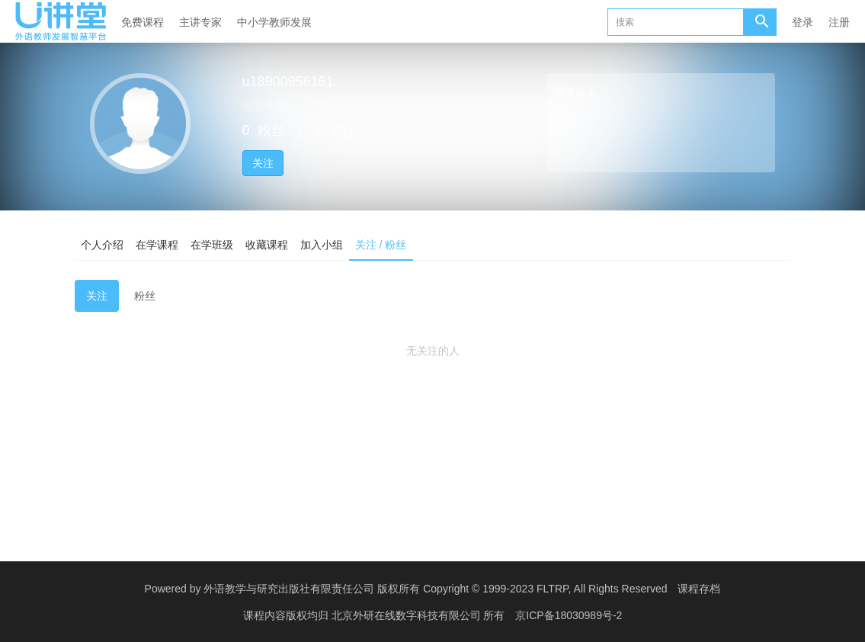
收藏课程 (266, 245)
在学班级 (212, 245)
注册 (839, 22)
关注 (263, 163)
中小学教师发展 (274, 22)
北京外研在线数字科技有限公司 (408, 615)
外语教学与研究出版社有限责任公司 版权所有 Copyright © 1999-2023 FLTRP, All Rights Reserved (435, 589)
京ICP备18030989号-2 (568, 615)
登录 (802, 22)
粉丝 (144, 296)
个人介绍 (102, 245)
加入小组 (321, 245)
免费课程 (142, 22)
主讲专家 (200, 22)
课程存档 (699, 589)
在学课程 (157, 245)
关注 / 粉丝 (381, 245)
